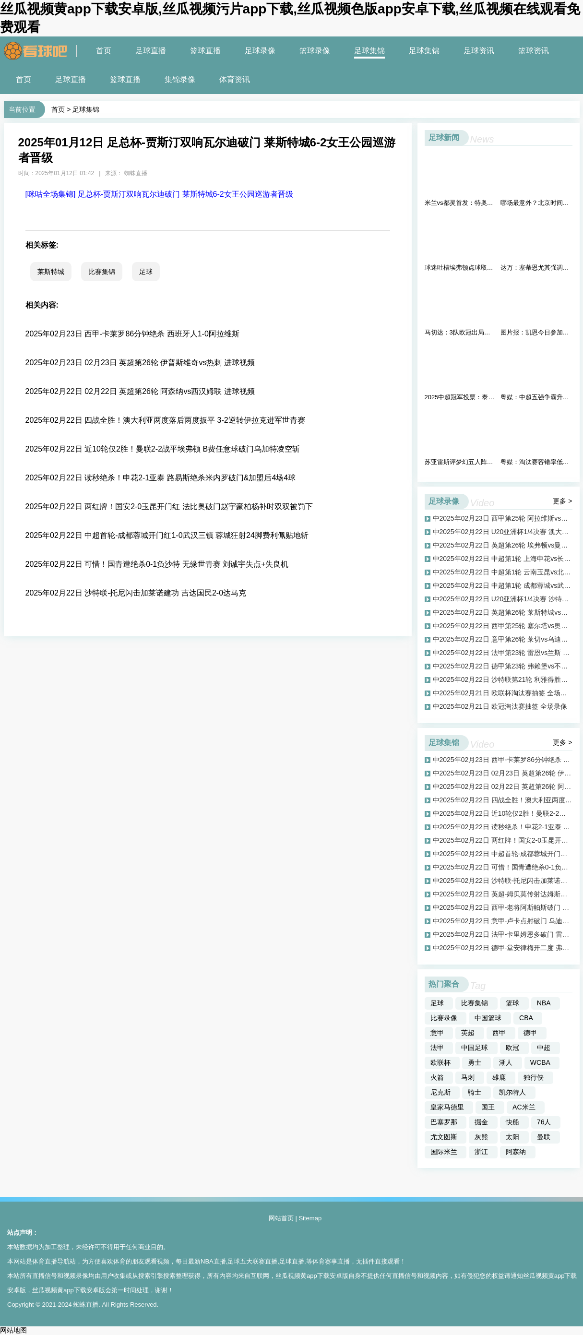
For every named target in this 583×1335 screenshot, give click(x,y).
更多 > (562, 501)
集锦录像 (180, 79)
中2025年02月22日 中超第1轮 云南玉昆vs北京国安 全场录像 (502, 572)
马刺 (468, 1077)
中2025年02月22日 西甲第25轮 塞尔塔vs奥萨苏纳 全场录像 (502, 626)
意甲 (437, 1033)
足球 (146, 271)
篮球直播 (205, 51)
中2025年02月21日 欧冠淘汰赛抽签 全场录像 (500, 706)
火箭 (437, 1077)
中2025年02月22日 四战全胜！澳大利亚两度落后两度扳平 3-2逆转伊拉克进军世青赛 (502, 800)
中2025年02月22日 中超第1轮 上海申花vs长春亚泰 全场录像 (502, 558)
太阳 (512, 1137)
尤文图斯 (443, 1137)
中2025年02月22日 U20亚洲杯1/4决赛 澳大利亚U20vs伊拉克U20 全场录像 (502, 532)
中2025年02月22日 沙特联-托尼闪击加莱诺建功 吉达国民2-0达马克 (502, 880)
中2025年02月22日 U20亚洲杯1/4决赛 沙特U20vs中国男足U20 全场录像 (502, 599)
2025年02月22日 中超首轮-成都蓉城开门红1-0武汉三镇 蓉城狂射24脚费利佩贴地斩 (167, 535)
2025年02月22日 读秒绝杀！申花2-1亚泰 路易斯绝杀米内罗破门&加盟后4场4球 (160, 478)
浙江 (481, 1152)
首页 (103, 51)
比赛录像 (443, 1018)
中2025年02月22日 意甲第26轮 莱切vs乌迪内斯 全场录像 (502, 639)
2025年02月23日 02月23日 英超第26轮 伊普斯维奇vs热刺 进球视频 (140, 362)
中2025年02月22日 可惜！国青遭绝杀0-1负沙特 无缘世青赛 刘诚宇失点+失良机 (502, 867)
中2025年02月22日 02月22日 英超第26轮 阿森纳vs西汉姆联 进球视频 (502, 786)
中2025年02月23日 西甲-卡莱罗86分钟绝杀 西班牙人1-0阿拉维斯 (502, 759)
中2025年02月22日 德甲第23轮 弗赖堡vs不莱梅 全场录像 (502, 666)
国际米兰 (443, 1152)
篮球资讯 (533, 51)
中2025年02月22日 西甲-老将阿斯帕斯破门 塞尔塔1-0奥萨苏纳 (502, 907)
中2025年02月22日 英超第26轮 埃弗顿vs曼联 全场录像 (502, 545)
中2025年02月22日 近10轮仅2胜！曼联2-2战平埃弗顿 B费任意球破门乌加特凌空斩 (502, 813)
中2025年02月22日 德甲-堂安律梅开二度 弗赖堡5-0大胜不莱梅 (502, 948)
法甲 (437, 1047)
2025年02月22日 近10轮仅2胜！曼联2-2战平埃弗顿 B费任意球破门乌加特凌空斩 (162, 449)
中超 (543, 1047)
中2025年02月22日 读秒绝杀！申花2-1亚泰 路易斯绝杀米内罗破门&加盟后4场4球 (502, 827)
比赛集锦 (101, 271)
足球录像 (260, 51)
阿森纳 (516, 1152)
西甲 (499, 1033)
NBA (543, 1003)
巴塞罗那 (443, 1122)
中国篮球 (488, 1018)
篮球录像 (314, 51)
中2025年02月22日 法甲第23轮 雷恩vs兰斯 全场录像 (502, 652)
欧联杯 (440, 1062)
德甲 (530, 1033)
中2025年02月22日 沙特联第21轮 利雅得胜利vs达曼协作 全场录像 (502, 679)
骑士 (474, 1092)
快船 (512, 1122)
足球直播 (150, 51)
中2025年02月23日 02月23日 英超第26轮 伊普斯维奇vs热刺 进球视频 (502, 773)
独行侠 (534, 1077)
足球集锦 (369, 51)
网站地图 (13, 1330)
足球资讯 (479, 51)
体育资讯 (234, 79)
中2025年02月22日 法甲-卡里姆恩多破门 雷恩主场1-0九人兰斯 (502, 934)
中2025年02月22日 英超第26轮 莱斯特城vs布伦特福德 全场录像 (502, 612)
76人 (544, 1122)
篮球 (512, 1003)
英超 (468, 1033)
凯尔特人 (512, 1092)
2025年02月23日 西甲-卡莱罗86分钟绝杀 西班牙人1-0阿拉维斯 (132, 334)
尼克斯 (440, 1092)
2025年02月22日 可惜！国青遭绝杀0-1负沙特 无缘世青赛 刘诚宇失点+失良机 (157, 564)
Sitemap (309, 1218)
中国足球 (474, 1047)
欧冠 (512, 1047)
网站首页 (281, 1218)
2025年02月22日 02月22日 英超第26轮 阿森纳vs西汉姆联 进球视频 (140, 391)
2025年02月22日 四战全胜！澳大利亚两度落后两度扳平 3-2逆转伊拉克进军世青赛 (165, 420)
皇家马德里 (447, 1107)
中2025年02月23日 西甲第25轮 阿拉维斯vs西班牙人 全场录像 (502, 518)
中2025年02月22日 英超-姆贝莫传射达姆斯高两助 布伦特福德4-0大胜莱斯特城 (502, 894)
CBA (526, 1018)
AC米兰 (523, 1107)
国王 (488, 1107)
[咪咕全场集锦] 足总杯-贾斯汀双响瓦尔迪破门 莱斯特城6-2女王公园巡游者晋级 (159, 194)
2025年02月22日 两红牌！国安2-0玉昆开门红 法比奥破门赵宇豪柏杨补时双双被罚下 (169, 506)
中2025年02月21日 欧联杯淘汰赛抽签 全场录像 (502, 693)
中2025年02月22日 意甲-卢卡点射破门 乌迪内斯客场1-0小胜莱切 (502, 921)
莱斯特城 (50, 271)
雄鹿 (499, 1077)
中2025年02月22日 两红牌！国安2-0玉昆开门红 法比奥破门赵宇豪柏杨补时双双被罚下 (502, 840)
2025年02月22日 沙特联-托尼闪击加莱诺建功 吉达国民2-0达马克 (136, 593)
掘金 (481, 1122)
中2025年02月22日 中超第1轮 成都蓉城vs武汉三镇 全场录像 (502, 585)
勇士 (474, 1062)
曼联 (543, 1137)
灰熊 (481, 1137)
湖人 (505, 1062)
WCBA (540, 1062)
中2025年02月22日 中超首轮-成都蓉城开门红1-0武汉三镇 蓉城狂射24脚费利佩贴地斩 (502, 854)
